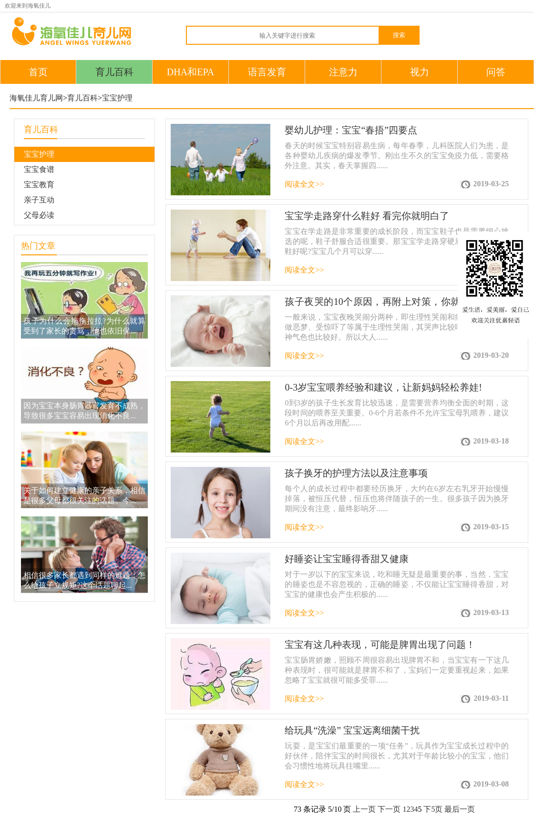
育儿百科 (114, 72)
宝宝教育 (39, 185)
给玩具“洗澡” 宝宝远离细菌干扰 (352, 730)
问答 (495, 72)
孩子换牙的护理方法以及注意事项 (356, 473)
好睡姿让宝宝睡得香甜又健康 (347, 559)
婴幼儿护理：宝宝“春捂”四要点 (351, 130)
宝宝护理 (117, 98)
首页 (38, 72)
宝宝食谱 (39, 169)
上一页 (364, 809)
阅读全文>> (304, 184)
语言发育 (267, 72)
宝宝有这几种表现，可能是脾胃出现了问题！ (380, 644)
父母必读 (39, 215)
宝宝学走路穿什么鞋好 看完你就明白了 (367, 216)
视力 (419, 72)
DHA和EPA (190, 72)
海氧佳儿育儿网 (36, 98)
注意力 (343, 72)
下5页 (432, 809)
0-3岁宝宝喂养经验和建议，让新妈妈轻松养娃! (383, 387)
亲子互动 (39, 200)
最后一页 (459, 809)
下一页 (389, 809)
